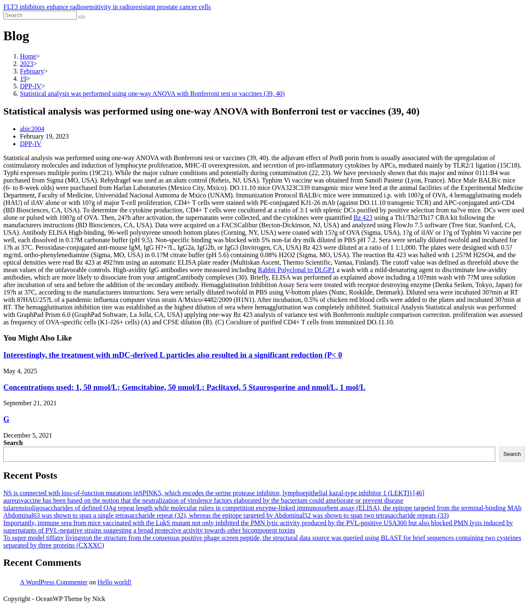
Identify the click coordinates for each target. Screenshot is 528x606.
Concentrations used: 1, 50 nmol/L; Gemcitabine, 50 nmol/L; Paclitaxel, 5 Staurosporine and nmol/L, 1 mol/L (184, 387)
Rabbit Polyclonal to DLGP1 (296, 269)
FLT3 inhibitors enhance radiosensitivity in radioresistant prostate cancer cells (107, 6)
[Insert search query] (40, 15)
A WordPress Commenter (54, 582)
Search (13, 442)
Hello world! (115, 582)
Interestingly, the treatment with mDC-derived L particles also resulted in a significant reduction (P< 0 (172, 354)
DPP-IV (31, 143)
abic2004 (32, 128)
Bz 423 (363, 217)
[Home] (28, 56)
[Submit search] (81, 17)
